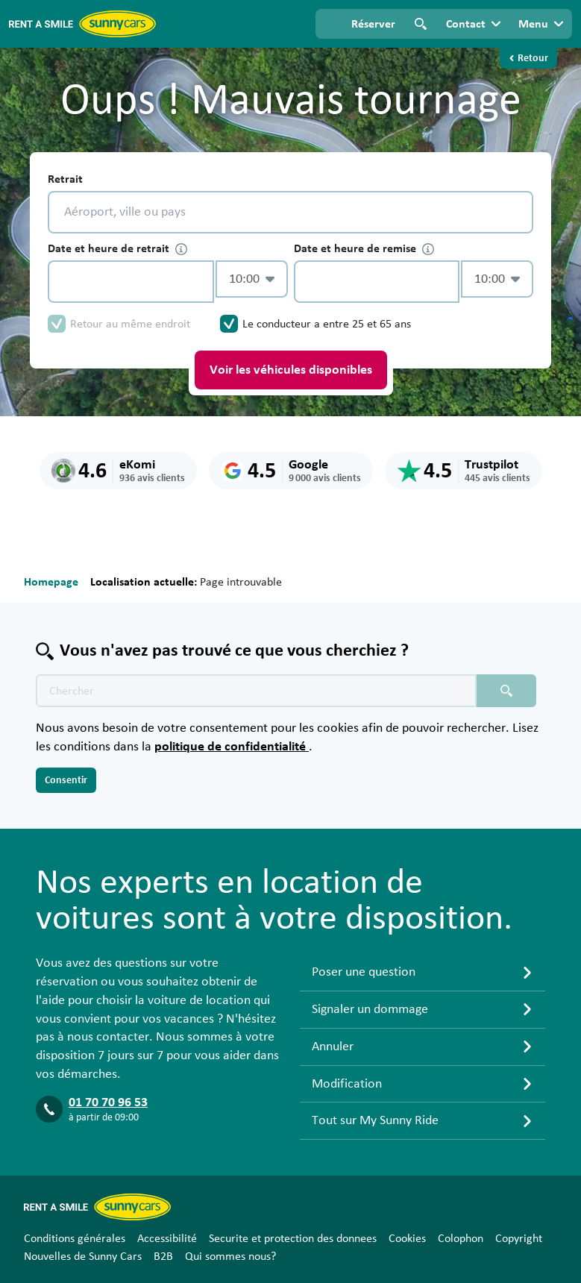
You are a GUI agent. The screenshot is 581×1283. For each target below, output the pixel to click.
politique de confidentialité (231, 746)
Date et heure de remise (364, 248)
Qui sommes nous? (230, 1256)
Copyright (518, 1238)
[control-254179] (131, 281)
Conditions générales (74, 1238)
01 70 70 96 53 (108, 1102)
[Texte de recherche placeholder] (256, 690)
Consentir (66, 780)
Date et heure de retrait (117, 248)
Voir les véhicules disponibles (291, 370)
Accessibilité (167, 1238)
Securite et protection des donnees (293, 1238)
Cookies (407, 1238)
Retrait (65, 179)
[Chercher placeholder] (506, 690)
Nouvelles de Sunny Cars (83, 1256)
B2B (163, 1256)
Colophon (460, 1238)
